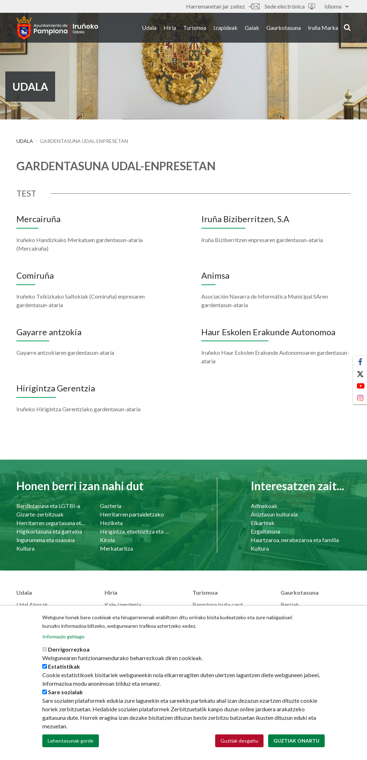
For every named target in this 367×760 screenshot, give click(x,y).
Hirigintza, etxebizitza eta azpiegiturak (134, 531)
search (347, 27)
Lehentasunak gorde (71, 742)
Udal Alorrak (32, 604)
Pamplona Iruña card (217, 604)
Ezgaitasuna (265, 531)
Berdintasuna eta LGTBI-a (48, 505)
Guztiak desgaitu (239, 742)
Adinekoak (264, 505)
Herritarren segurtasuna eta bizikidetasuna (51, 522)
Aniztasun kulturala (274, 514)
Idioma (336, 6)
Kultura (25, 548)
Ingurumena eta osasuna (45, 539)
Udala (149, 28)
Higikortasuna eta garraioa (49, 531)
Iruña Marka (323, 28)
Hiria (170, 28)
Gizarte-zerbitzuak (40, 514)
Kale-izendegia (123, 604)
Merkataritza (116, 548)
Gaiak (252, 28)
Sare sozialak (65, 693)
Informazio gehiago (63, 638)
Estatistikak (64, 667)
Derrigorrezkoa (69, 650)
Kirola (107, 539)
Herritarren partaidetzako (132, 514)
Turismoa (194, 28)
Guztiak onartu (296, 742)
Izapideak (225, 28)
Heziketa (111, 522)
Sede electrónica (290, 6)
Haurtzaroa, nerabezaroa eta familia (295, 539)
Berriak (290, 604)
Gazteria (110, 505)
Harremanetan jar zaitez (222, 6)
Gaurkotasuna (283, 28)
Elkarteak (263, 522)
